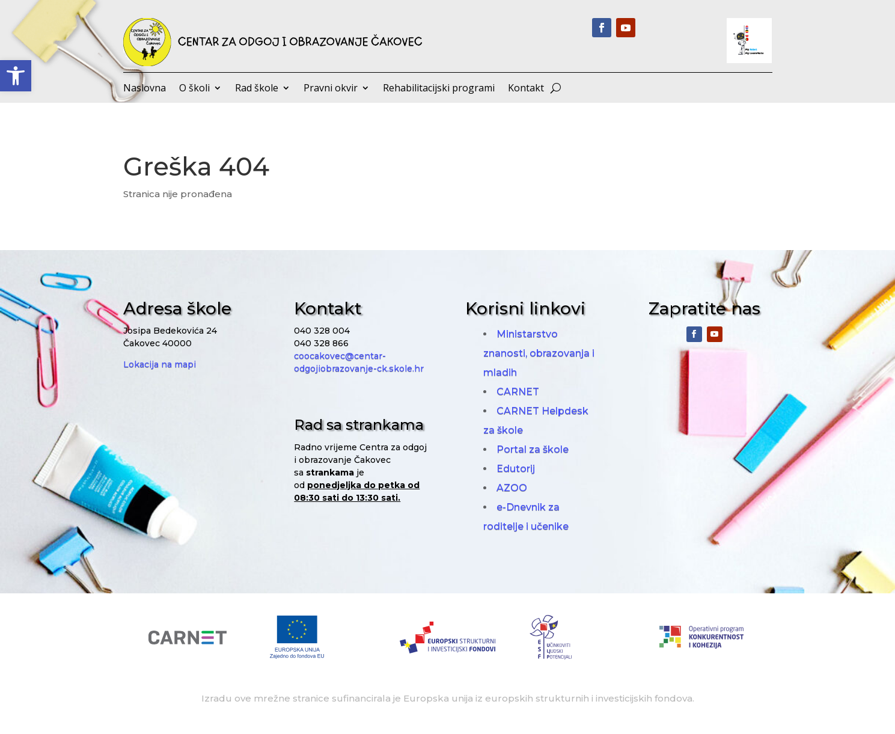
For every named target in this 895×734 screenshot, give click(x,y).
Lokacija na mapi (159, 364)
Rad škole (256, 89)
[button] (15, 75)
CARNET (517, 391)
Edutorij (515, 468)
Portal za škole (532, 449)
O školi (194, 89)
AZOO (511, 488)
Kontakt (526, 89)
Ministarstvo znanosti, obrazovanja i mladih (538, 353)
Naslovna (144, 89)
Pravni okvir (331, 89)
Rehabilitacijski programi (439, 89)
